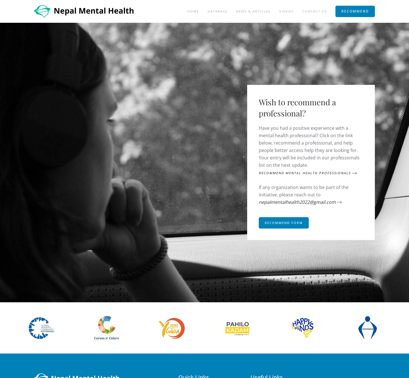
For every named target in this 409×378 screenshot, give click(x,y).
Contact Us (314, 11)
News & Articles (253, 11)
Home (193, 11)
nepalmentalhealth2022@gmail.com (297, 202)
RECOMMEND (355, 11)
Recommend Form (284, 223)
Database (218, 11)
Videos (286, 11)
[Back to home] (84, 11)
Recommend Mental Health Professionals (305, 173)
